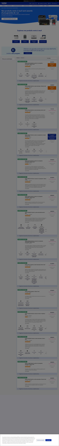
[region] (29, 440)
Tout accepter (48, 440)
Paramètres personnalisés (40, 440)
